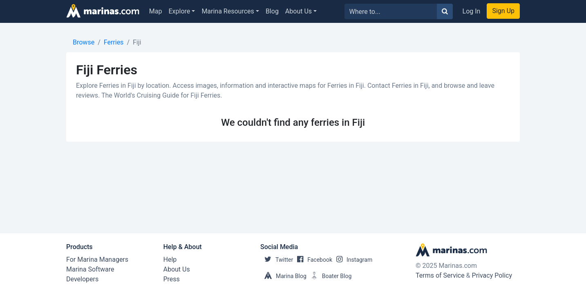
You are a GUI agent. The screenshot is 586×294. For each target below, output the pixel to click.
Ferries (114, 42)
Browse (83, 42)
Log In (472, 11)
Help (170, 259)
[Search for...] (390, 11)
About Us (298, 11)
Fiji (137, 42)
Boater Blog (329, 276)
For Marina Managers (97, 259)
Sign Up (503, 11)
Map (155, 11)
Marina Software (90, 269)
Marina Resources (227, 11)
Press (171, 279)
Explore (179, 11)
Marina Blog (283, 276)
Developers (82, 279)
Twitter (276, 259)
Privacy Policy (492, 275)
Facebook (312, 259)
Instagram (352, 259)
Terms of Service (440, 275)
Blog (272, 11)
